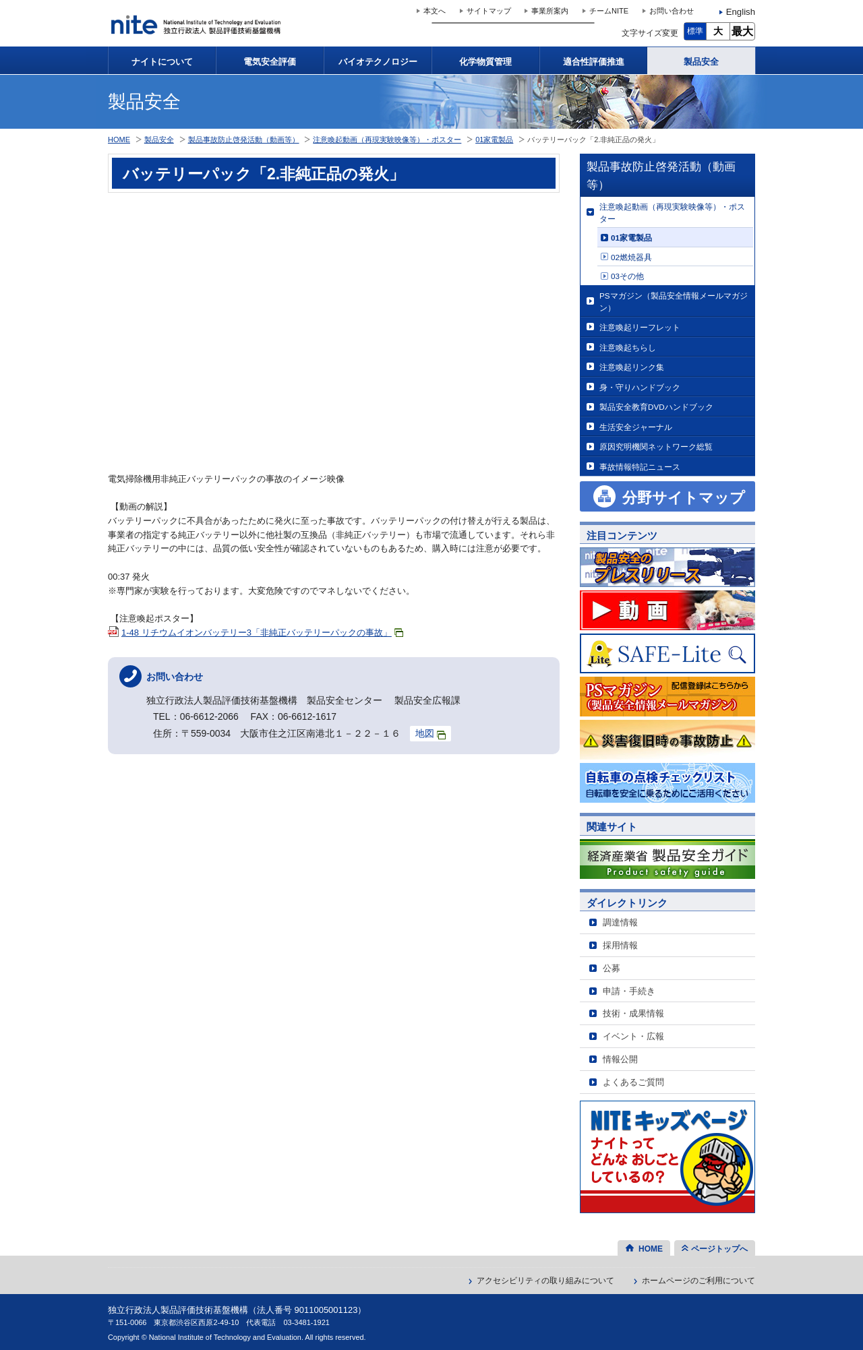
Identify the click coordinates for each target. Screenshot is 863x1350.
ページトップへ (719, 1249)
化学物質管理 (485, 62)
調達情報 (620, 922)
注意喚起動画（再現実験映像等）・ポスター (672, 212)
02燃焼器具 (631, 257)
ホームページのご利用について (698, 1280)
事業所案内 (549, 11)
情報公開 (620, 1059)
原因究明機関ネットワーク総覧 (656, 446)
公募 (611, 968)
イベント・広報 (633, 1036)
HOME (119, 139)
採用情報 (620, 945)
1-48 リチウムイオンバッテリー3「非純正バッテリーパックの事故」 (262, 632)
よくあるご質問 (633, 1082)
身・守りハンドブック (639, 387)
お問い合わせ (671, 11)
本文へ (434, 11)
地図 (430, 733)
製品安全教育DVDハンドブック (656, 406)
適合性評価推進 (593, 62)
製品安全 (701, 62)
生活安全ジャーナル (635, 427)
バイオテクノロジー (377, 62)
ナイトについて (162, 62)
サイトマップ (489, 11)
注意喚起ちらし (627, 347)
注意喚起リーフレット (639, 327)
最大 (742, 31)
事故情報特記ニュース (639, 466)
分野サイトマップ (683, 497)
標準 (695, 31)
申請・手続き (629, 991)
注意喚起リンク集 (631, 367)
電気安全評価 (269, 62)
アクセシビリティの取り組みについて (545, 1280)
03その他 (627, 276)
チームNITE (608, 11)
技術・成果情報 (633, 1013)
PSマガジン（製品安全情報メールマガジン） (673, 301)
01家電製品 (631, 237)
